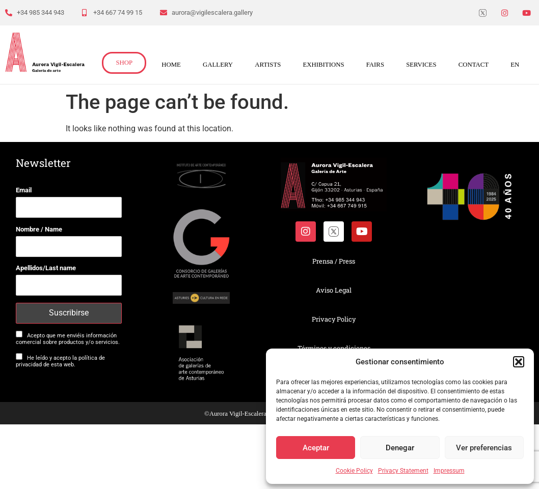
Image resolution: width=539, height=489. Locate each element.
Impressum (449, 470)
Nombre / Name (39, 229)
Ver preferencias (484, 447)
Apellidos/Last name (46, 268)
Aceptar (316, 447)
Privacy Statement (403, 470)
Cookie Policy (354, 470)
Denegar (400, 447)
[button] (519, 362)
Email (24, 190)
